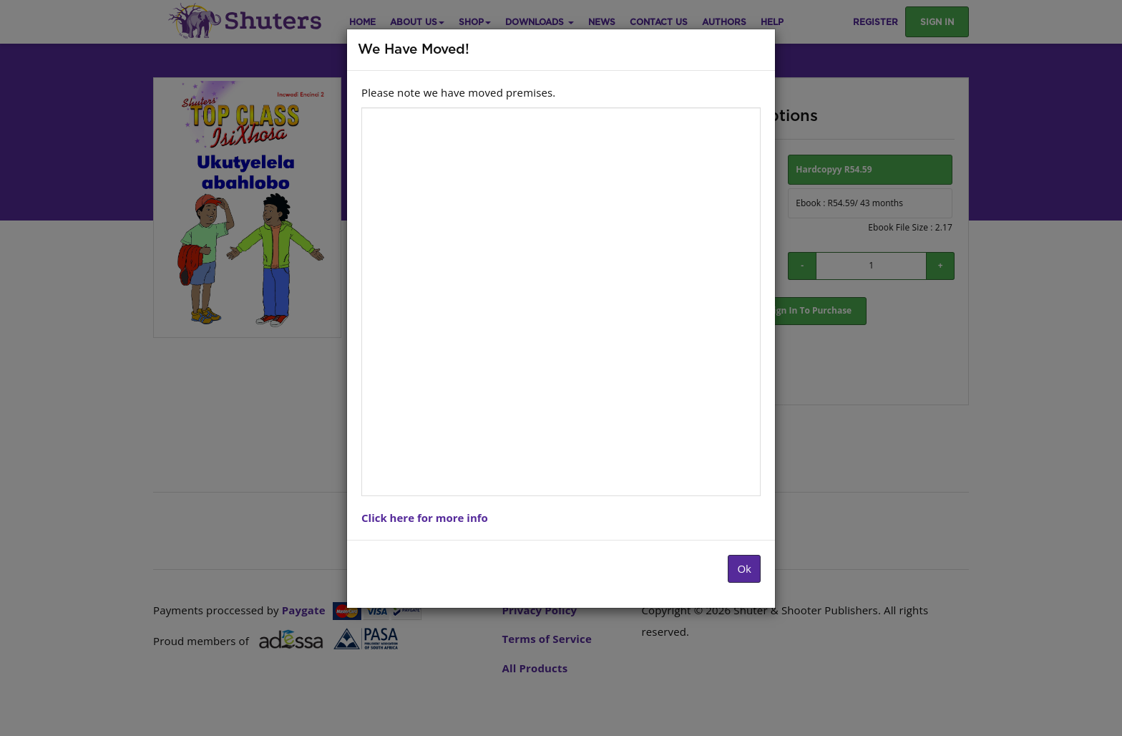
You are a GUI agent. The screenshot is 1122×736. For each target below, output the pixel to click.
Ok (744, 568)
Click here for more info (424, 517)
